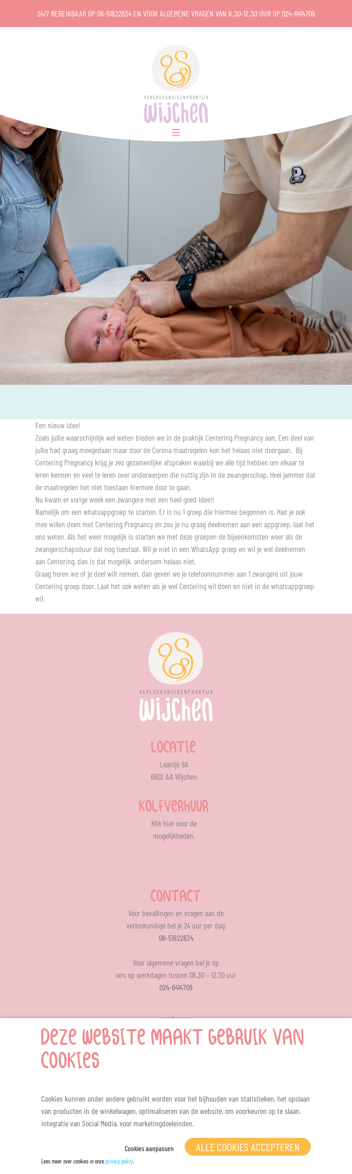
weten (55, 536)
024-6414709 (298, 13)
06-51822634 (114, 13)
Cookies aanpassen (149, 1148)
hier (168, 823)
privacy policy (119, 1161)
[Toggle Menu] (176, 132)
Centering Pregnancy (234, 437)
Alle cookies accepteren (248, 1146)
